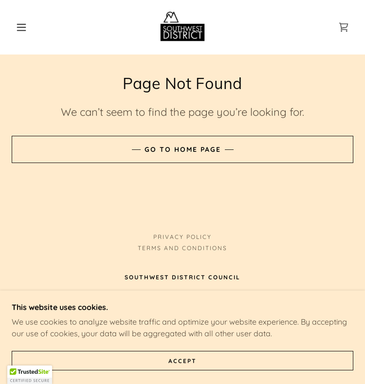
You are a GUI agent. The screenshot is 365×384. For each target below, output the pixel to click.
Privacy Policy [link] (182, 236)
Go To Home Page (183, 149)
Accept (182, 361)
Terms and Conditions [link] (182, 248)
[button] (29, 27)
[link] (182, 27)
